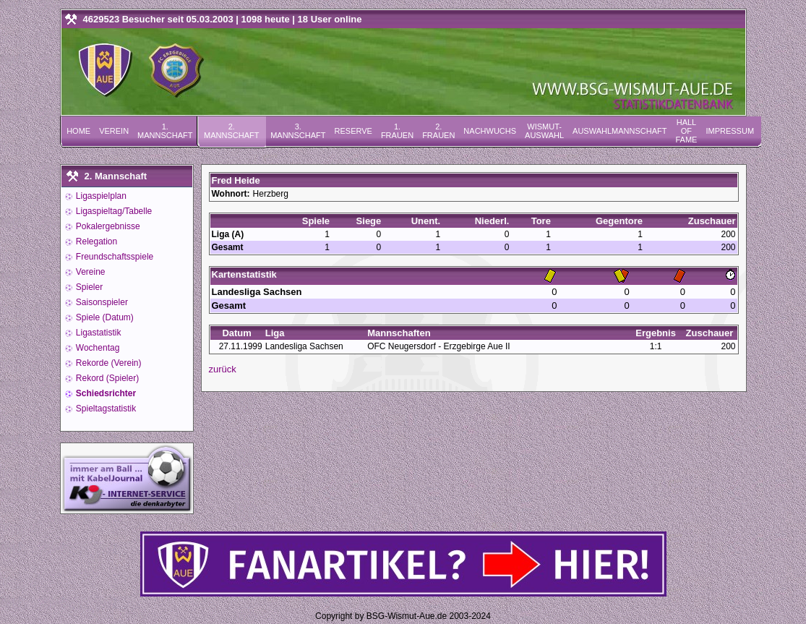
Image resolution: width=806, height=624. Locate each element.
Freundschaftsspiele (114, 257)
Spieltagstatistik (105, 408)
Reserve (353, 131)
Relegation (96, 241)
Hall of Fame (686, 131)
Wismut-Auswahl (544, 131)
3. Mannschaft (297, 131)
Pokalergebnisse (107, 226)
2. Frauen (438, 131)
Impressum (730, 131)
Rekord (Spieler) (107, 378)
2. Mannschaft (231, 131)
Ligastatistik (97, 333)
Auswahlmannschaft (619, 131)
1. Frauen (397, 131)
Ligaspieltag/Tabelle (113, 211)
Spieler (88, 287)
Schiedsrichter (105, 393)
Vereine (90, 272)
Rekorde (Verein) (108, 363)
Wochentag (97, 348)
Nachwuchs (489, 131)
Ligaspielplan (100, 196)
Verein (114, 131)
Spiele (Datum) (104, 317)
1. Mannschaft (164, 131)
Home (78, 131)
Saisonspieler (101, 302)
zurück (222, 369)
